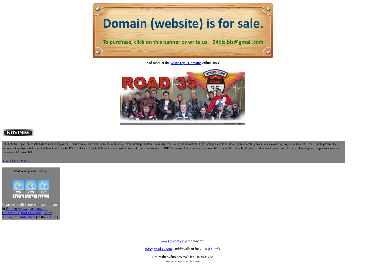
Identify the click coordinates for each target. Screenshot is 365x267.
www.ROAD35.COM (174, 241)
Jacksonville (38, 209)
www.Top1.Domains (186, 63)
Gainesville (10, 213)
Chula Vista (26, 217)
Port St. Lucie (31, 213)
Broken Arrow (16, 209)
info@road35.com (158, 249)
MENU (25, 160)
